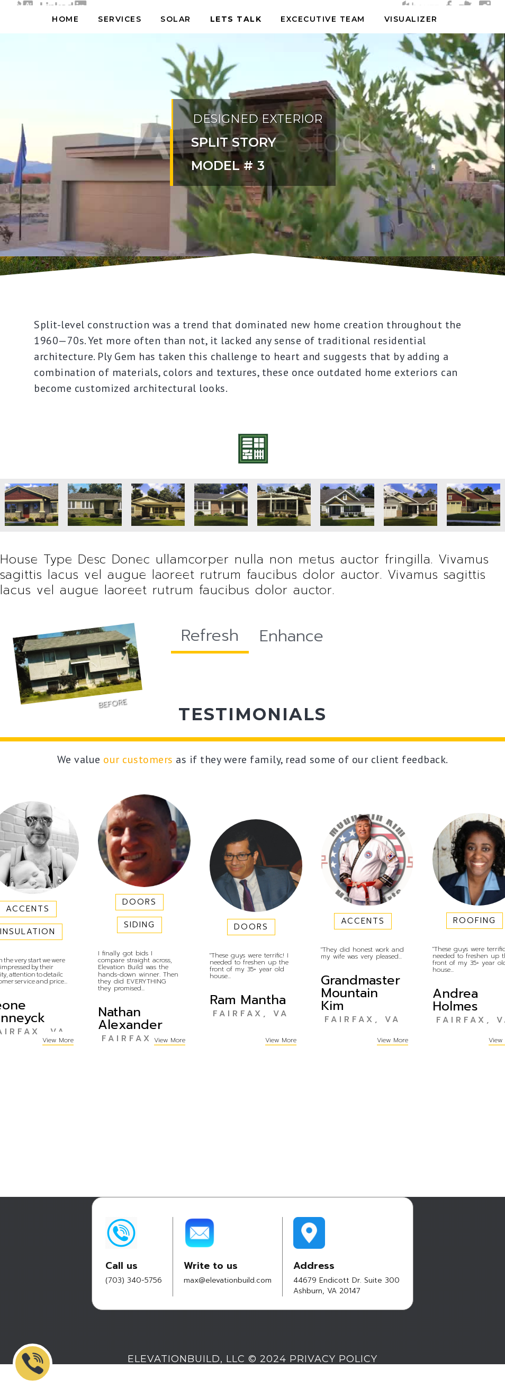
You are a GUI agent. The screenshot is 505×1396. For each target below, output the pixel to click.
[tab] (210, 637)
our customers (138, 759)
